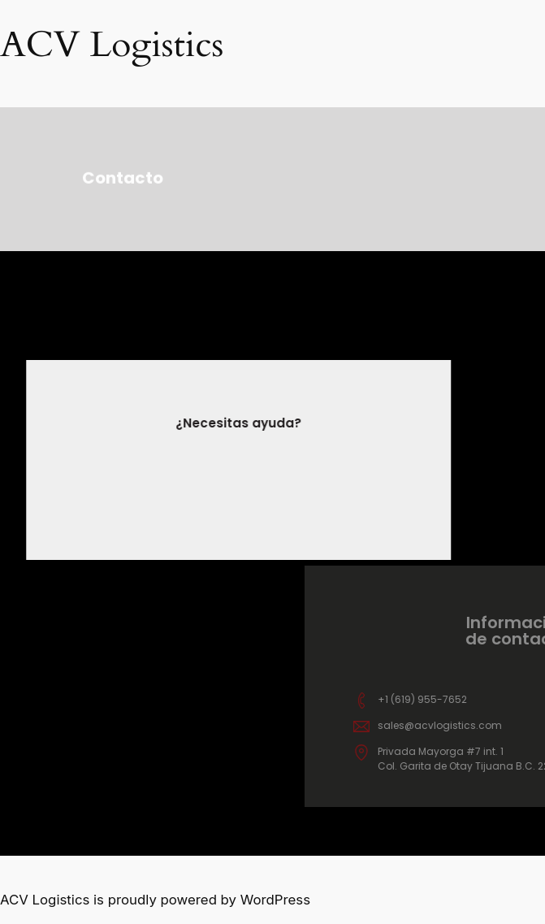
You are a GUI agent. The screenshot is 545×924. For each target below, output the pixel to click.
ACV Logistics (111, 44)
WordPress (275, 899)
